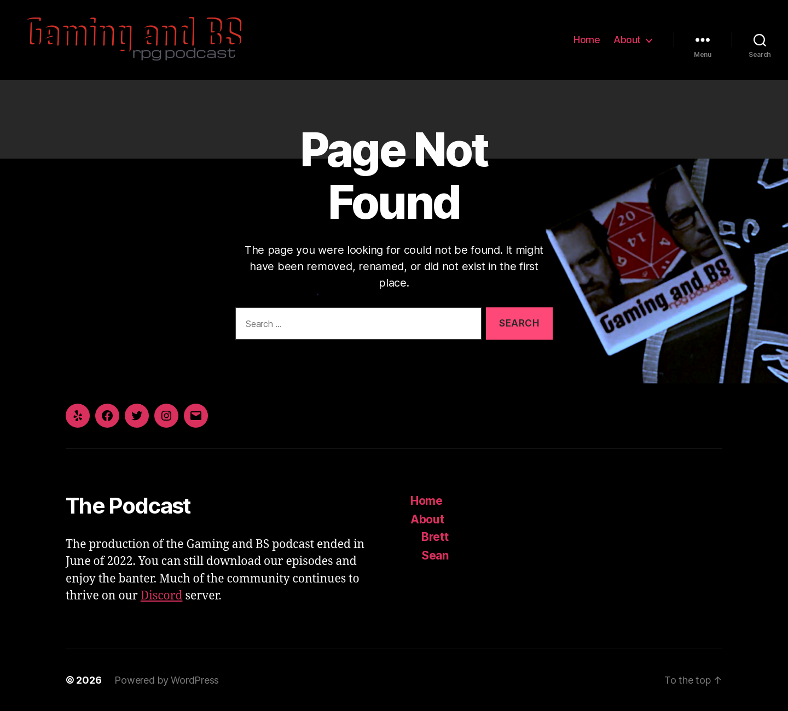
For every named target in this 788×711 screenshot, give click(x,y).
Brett (435, 537)
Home (586, 39)
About (627, 39)
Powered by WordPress (166, 680)
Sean (435, 555)
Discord (162, 595)
